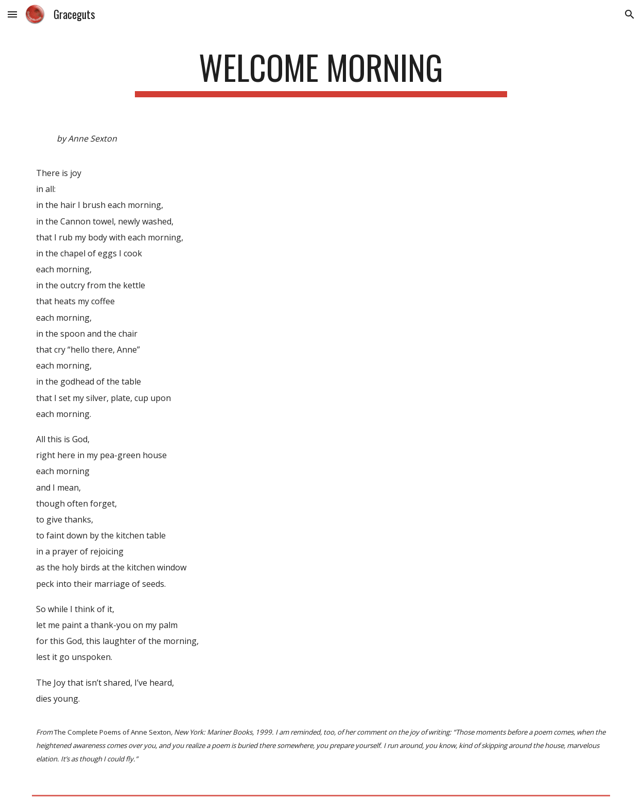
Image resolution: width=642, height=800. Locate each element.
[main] (321, 72)
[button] (12, 14)
